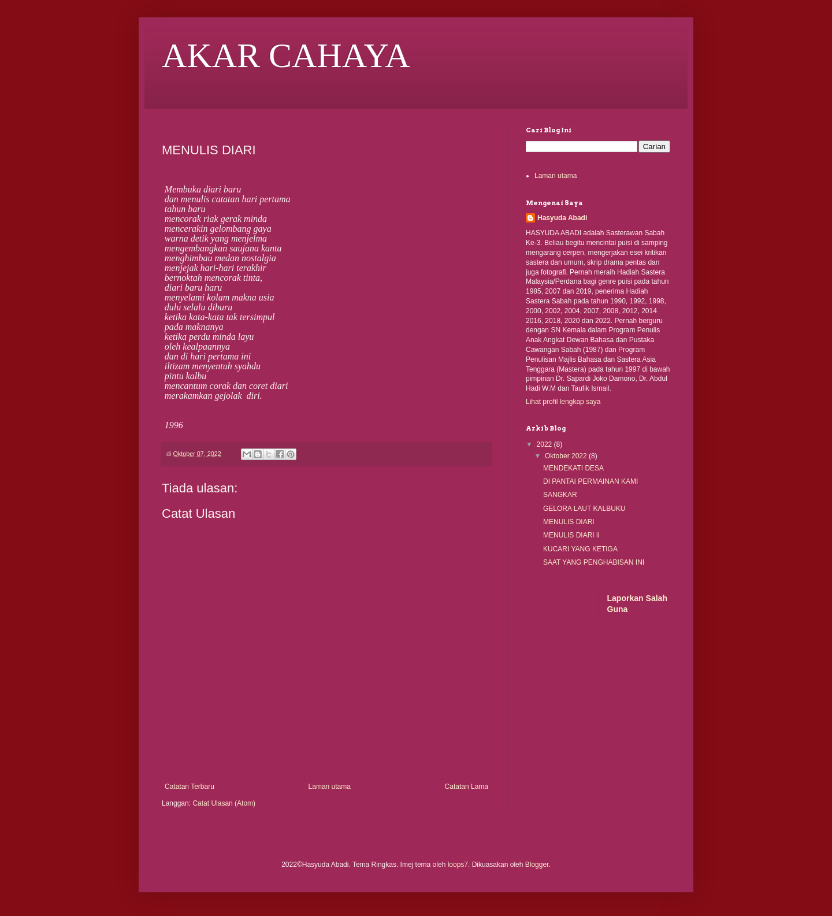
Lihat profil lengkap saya (563, 402)
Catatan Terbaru (189, 787)
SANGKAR (560, 495)
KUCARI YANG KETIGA (580, 549)
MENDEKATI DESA (573, 468)
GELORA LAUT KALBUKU (584, 509)
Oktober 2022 (567, 456)
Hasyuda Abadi (562, 218)
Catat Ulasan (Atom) (223, 803)
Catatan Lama (466, 787)
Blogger (537, 865)
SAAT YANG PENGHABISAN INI (593, 562)
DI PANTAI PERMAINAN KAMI (590, 481)
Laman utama (330, 787)
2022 (545, 444)
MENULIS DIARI (569, 522)
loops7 (458, 865)
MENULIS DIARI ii (571, 535)
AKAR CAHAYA (286, 55)
